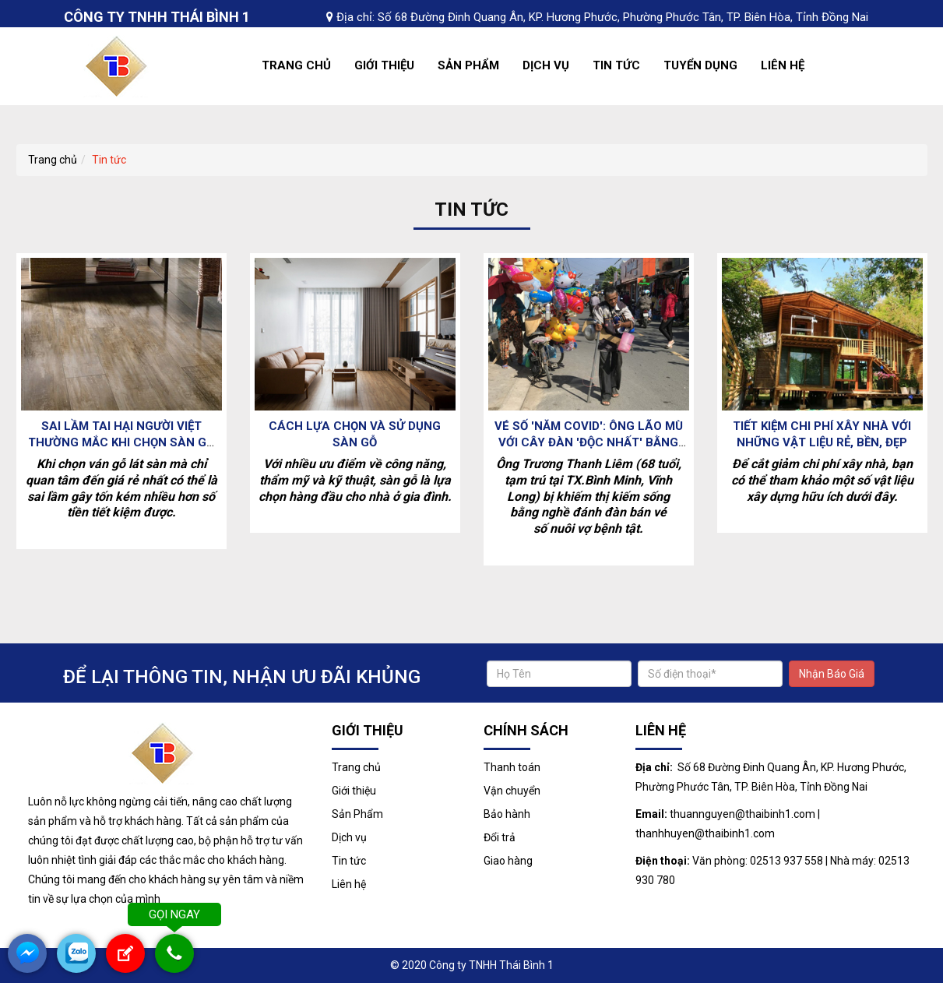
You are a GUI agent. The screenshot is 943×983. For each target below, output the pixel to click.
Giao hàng (508, 860)
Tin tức (616, 65)
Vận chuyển (512, 790)
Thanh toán (512, 767)
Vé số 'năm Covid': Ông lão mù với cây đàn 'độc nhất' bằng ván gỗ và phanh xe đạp (588, 442)
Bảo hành (507, 814)
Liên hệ (782, 65)
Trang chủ (296, 65)
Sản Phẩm (468, 65)
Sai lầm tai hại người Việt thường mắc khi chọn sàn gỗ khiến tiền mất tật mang (121, 442)
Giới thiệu (384, 65)
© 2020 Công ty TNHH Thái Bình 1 (472, 965)
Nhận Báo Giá (831, 674)
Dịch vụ (546, 65)
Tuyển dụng (700, 65)
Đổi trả (499, 837)
